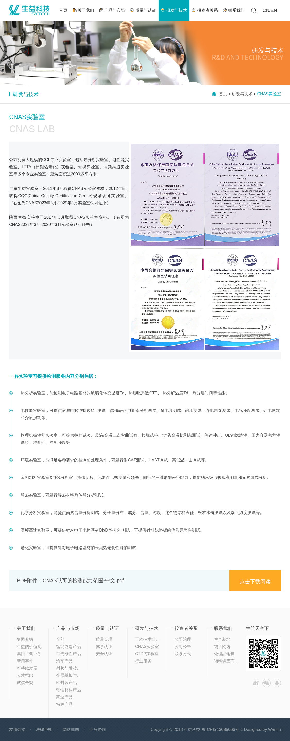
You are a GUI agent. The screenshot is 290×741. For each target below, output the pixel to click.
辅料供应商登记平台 (232, 661)
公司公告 (183, 646)
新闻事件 (25, 661)
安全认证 (104, 654)
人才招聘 (25, 675)
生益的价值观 (29, 646)
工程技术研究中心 (151, 639)
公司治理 (183, 639)
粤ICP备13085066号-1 (222, 729)
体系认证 (104, 646)
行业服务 (143, 661)
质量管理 (104, 639)
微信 (266, 683)
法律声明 (44, 729)
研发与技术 (242, 94)
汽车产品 (64, 661)
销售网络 (222, 646)
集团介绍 (25, 639)
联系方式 (183, 654)
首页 (223, 94)
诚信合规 (25, 682)
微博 (256, 683)
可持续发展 (27, 668)
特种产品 (64, 704)
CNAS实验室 (147, 646)
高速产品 (64, 697)
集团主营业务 (29, 654)
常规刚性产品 (68, 654)
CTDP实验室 (147, 654)
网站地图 (71, 729)
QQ (277, 683)
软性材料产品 (68, 690)
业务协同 (97, 729)
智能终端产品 (68, 646)
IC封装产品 (66, 682)
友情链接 (17, 729)
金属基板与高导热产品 (76, 675)
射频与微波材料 (70, 668)
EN (274, 10)
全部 (60, 639)
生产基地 (222, 639)
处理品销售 (224, 654)
